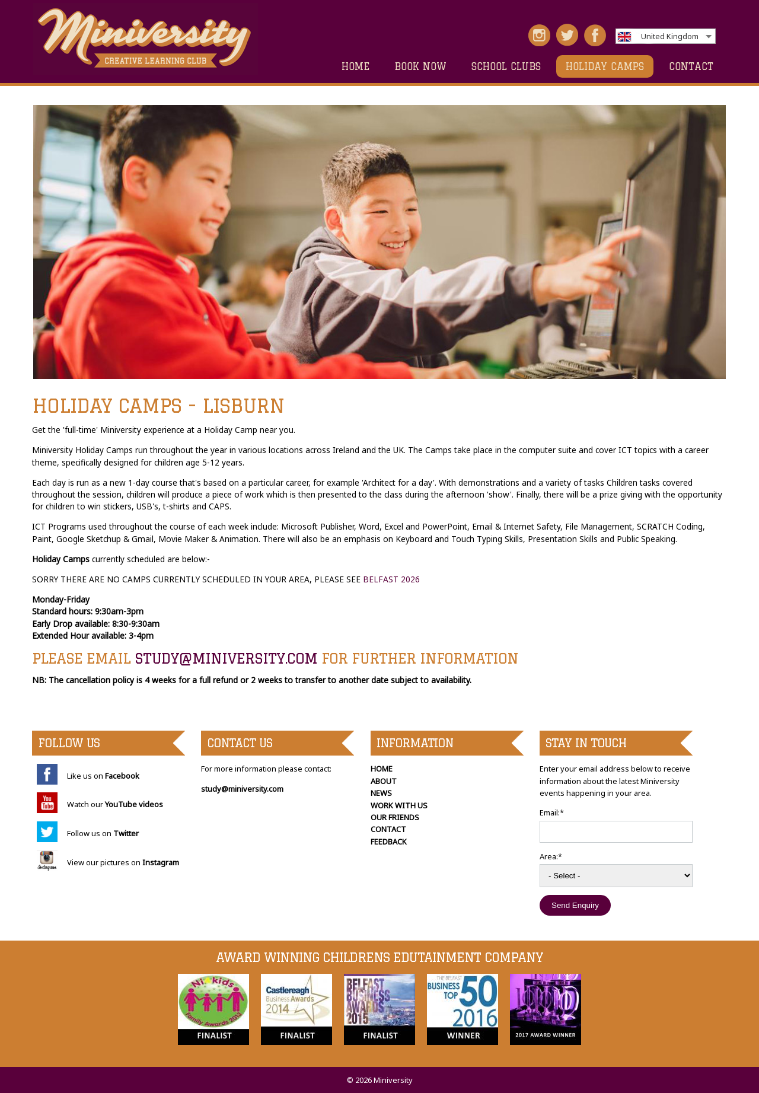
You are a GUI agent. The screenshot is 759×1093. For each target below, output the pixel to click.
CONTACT (691, 66)
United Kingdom (670, 36)
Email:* (552, 812)
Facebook (122, 775)
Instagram (160, 862)
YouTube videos (134, 804)
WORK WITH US (399, 805)
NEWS (381, 793)
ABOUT (384, 781)
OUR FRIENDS (395, 817)
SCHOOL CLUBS (506, 66)
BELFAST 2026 (391, 579)
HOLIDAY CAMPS (605, 66)
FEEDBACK (389, 841)
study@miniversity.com (226, 658)
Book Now (420, 66)
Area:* (551, 856)
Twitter (126, 833)
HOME (355, 66)
